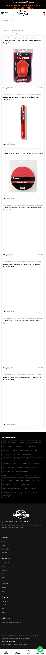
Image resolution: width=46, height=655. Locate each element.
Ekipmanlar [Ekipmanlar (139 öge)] (6, 451)
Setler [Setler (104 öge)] (4, 480)
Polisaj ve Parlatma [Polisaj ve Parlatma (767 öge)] (22, 472)
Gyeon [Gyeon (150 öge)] (15, 451)
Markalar (8, 38)
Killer (4, 38)
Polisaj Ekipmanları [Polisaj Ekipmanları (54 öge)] (31, 467)
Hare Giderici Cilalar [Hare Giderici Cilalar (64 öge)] (26, 451)
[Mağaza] (6, 652)
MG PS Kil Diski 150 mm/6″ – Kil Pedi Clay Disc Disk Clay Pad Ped (23, 154)
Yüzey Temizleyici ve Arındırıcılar (33, 94)
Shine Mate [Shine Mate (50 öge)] (19, 480)
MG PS (13, 38)
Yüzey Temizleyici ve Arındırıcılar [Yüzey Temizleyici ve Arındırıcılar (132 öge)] (12, 489)
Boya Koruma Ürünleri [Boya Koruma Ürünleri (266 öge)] (34, 442)
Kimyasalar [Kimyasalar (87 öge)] (16, 455)
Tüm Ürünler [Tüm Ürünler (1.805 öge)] (6, 484)
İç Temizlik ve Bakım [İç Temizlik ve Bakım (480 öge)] (31, 493)
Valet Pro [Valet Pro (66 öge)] (16, 484)
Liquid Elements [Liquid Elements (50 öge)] (19, 459)
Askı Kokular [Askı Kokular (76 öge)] (13, 442)
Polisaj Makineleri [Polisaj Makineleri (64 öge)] (8, 472)
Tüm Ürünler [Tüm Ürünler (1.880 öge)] (37, 480)
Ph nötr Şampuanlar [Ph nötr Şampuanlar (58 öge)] (9, 467)
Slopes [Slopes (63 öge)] (28, 480)
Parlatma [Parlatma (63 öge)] (17, 463)
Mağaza (6, 653)
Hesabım (17, 653)
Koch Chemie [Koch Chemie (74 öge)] (27, 455)
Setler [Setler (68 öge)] (11, 480)
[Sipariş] (24, 30)
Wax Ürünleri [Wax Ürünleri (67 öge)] (26, 484)
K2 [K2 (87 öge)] (36, 451)
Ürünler (4, 538)
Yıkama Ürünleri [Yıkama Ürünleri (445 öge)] (7, 493)
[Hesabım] (17, 652)
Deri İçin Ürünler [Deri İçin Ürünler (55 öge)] (31, 446)
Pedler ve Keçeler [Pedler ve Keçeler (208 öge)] (36, 463)
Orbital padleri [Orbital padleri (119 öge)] (7, 463)
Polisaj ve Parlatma (21, 38)
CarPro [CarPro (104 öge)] (11, 446)
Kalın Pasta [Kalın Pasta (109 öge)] (6, 455)
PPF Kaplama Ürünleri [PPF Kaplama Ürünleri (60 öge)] (9, 476)
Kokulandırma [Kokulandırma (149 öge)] (7, 459)
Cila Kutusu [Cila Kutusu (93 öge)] (19, 446)
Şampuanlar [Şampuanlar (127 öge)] (6, 497)
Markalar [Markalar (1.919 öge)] (30, 459)
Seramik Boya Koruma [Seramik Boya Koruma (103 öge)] (33, 476)
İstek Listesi (40, 653)
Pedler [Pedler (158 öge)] (25, 463)
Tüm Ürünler (30, 38)
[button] (40, 649)
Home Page (4, 21)
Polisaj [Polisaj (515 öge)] (20, 467)
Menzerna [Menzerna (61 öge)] (39, 459)
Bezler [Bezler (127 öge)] (22, 442)
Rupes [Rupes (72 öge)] (21, 476)
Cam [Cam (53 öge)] (4, 446)
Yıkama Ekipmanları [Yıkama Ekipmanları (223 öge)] (31, 489)
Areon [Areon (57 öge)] (4, 442)
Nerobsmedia (17, 636)
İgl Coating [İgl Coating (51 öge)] (18, 493)
